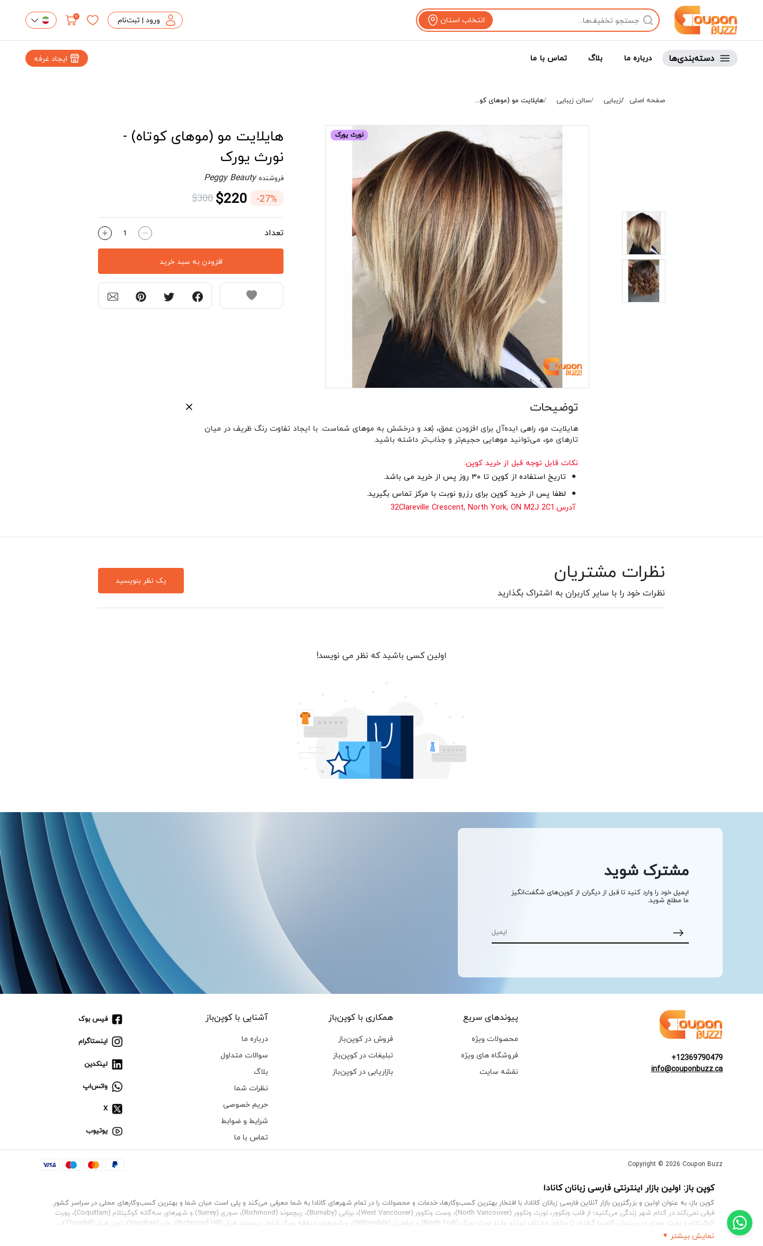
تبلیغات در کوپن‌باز (363, 1055)
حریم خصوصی (245, 1104)
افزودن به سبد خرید (191, 261)
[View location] (456, 20)
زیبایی (612, 100)
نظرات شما (251, 1087)
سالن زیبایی (573, 100)
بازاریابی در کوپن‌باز (362, 1071)
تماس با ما (548, 58)
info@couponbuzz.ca (687, 1068)
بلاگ (595, 58)
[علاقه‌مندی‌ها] (92, 20)
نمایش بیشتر (692, 1235)
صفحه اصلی (647, 100)
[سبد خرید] (71, 20)
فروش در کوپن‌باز (365, 1038)
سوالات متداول (244, 1055)
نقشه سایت (499, 1071)
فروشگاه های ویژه (489, 1055)
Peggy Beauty (230, 177)
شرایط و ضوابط (244, 1120)
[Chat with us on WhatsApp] (739, 1222)
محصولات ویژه (495, 1038)
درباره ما (638, 58)
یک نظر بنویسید (141, 580)
